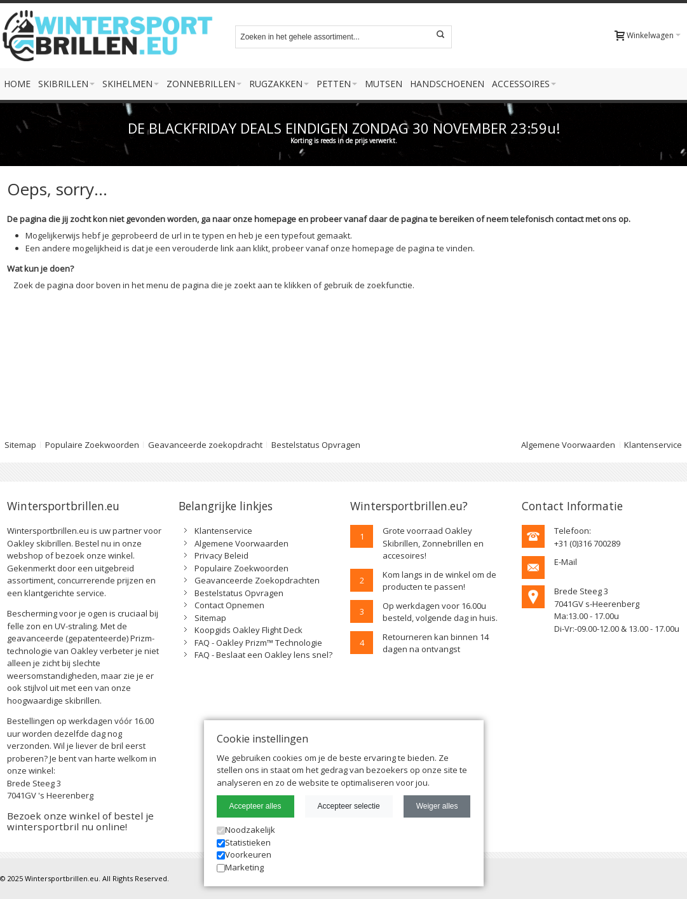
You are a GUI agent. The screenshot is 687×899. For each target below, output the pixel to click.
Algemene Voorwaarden (568, 444)
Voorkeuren (244, 854)
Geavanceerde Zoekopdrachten (257, 580)
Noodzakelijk (246, 829)
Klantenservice (653, 444)
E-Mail (565, 562)
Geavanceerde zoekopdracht (205, 444)
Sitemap (210, 618)
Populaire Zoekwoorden (92, 444)
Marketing (240, 867)
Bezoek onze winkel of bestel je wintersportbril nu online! (80, 821)
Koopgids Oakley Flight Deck (248, 630)
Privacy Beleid (221, 555)
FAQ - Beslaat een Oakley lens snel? (263, 654)
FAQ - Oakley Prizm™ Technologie (258, 642)
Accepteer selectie (349, 806)
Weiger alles (437, 806)
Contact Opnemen (229, 605)
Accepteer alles (255, 806)
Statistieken (244, 842)
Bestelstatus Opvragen (315, 444)
